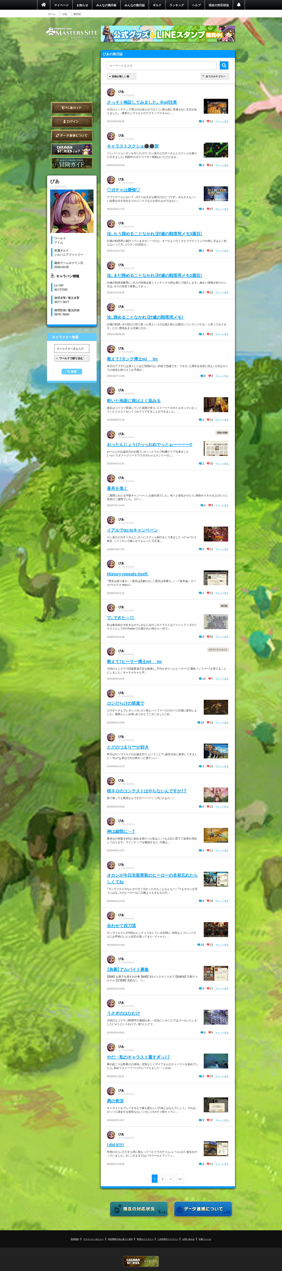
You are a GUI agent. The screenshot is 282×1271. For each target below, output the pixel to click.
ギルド (157, 5)
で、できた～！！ (120, 617)
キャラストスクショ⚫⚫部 (133, 146)
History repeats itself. (127, 574)
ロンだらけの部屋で (125, 703)
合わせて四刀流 (121, 925)
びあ (64, 14)
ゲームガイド (71, 163)
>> (180, 1179)
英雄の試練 (222, 432)
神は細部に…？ (121, 831)
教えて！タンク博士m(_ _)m (132, 359)
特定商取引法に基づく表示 (120, 1238)
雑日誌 (224, 605)
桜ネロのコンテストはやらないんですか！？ (147, 791)
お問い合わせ (188, 1238)
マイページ (61, 5)
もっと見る (222, 121)
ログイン (71, 121)
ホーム (52, 14)
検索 (74, 371)
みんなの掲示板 (106, 5)
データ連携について (71, 135)
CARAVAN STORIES (141, 1261)
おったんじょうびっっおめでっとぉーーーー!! (149, 444)
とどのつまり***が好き (128, 747)
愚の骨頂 (115, 1101)
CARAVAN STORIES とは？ (71, 149)
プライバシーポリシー (93, 1238)
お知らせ (82, 5)
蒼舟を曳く (117, 488)
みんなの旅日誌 (134, 5)
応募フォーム (205, 1238)
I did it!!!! (115, 1144)
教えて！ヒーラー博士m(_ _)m (134, 661)
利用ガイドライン (145, 1238)
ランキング (176, 5)
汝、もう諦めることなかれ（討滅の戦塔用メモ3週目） (154, 233)
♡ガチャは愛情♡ (123, 190)
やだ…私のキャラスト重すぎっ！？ (138, 1057)
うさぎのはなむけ (123, 1013)
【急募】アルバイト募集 (128, 969)
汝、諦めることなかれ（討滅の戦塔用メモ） (145, 317)
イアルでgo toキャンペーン (132, 530)
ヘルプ (196, 5)
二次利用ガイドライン (168, 1238)
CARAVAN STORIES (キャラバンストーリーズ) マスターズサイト (72, 33)
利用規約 (75, 1238)
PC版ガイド (71, 107)
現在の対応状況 (219, 5)
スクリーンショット (218, 649)
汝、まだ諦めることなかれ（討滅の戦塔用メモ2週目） (154, 275)
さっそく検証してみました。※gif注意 (142, 102)
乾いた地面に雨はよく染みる (134, 400)
